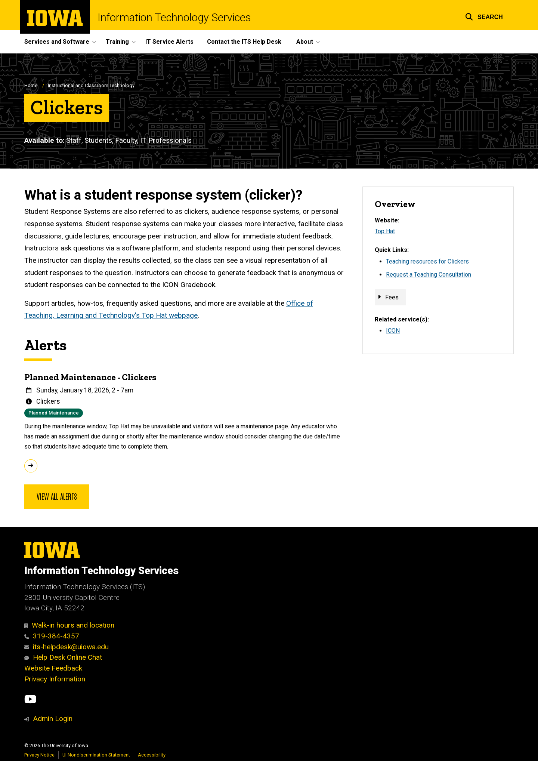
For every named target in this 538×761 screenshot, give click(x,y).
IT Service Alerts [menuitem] (169, 41)
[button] (484, 16)
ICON (393, 330)
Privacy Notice (39, 755)
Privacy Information (54, 679)
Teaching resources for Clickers (427, 261)
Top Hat (385, 231)
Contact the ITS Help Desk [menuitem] (244, 41)
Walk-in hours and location (69, 625)
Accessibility (152, 755)
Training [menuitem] (117, 41)
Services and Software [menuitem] (56, 41)
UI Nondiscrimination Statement (96, 755)
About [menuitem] (304, 41)
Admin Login (52, 718)
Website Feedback (53, 668)
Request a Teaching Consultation (428, 274)
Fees (392, 297)
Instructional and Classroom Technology (91, 85)
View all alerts (57, 496)
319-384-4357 (51, 636)
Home (30, 85)
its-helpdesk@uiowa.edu (66, 647)
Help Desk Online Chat (63, 657)
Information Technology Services (174, 17)
